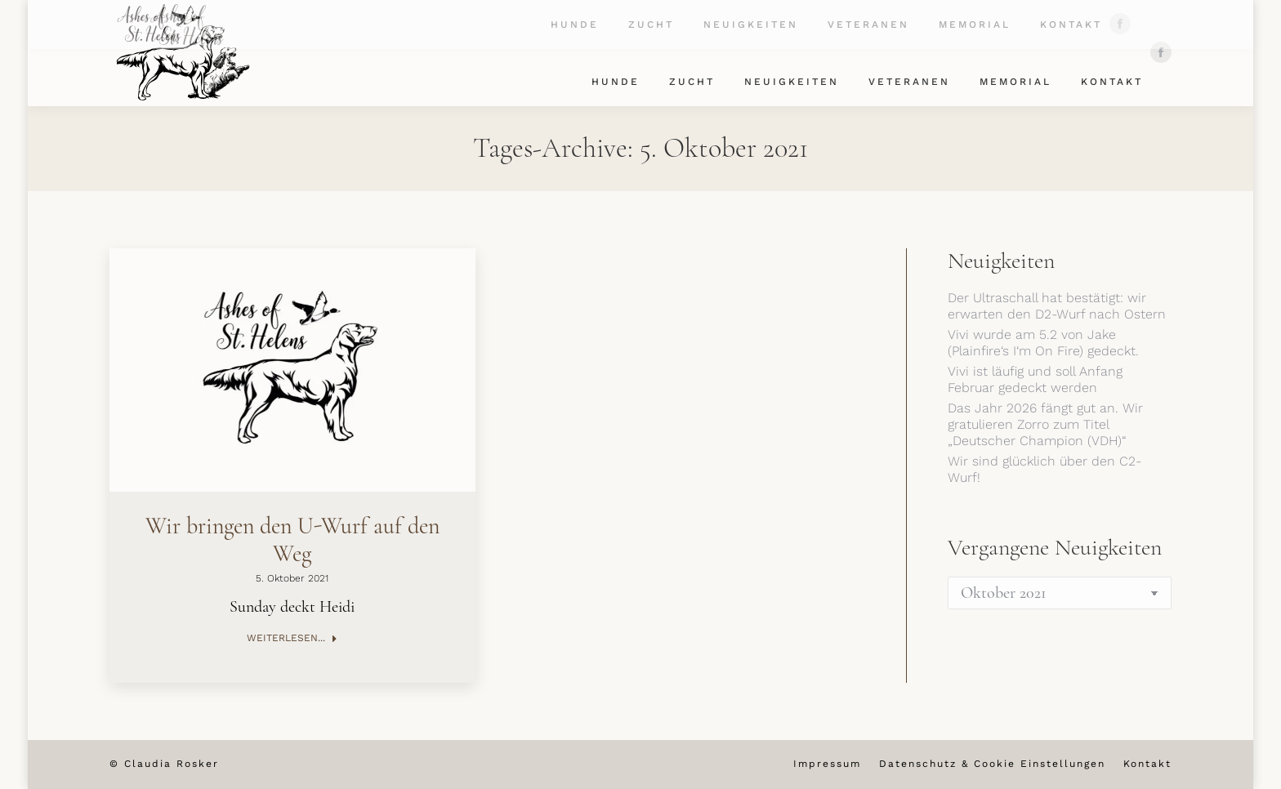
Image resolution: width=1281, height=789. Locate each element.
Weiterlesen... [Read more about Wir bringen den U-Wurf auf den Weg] (292, 638)
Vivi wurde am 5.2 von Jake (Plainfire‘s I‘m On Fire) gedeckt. (1043, 343)
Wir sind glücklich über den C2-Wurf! (1044, 469)
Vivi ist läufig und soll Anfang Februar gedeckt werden (1035, 379)
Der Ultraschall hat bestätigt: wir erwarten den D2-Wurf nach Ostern (1057, 306)
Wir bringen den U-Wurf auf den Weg (292, 540)
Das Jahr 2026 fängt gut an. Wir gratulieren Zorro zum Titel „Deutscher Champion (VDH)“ (1045, 424)
